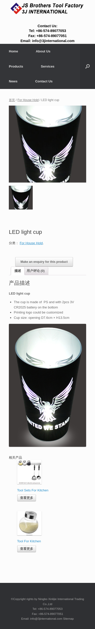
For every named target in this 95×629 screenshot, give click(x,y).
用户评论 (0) (36, 271)
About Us (43, 51)
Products (16, 66)
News (13, 81)
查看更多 (26, 498)
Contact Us (44, 81)
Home (13, 51)
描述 (17, 271)
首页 (12, 100)
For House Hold (28, 100)
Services (47, 66)
